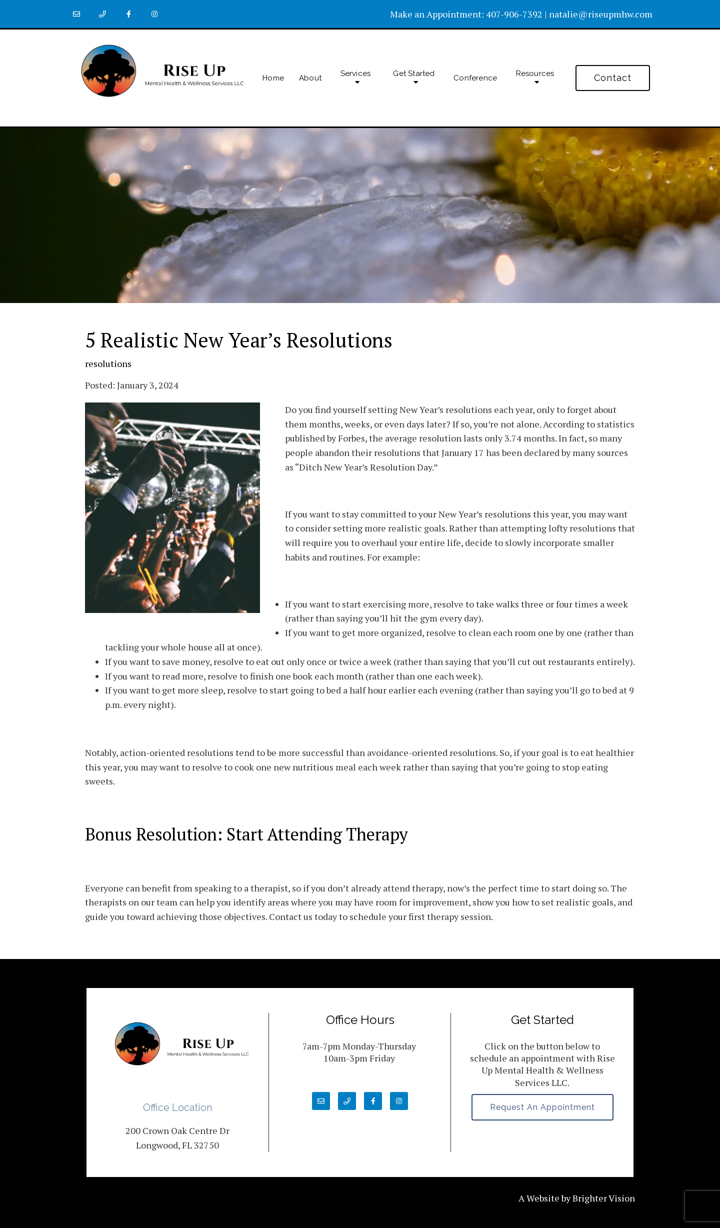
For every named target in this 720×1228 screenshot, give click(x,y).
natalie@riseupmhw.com (600, 14)
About (310, 78)
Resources (535, 73)
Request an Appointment (542, 1107)
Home (273, 78)
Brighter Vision (603, 1198)
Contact (613, 77)
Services (355, 73)
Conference (475, 78)
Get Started (413, 73)
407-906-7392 (514, 14)
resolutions (108, 363)
